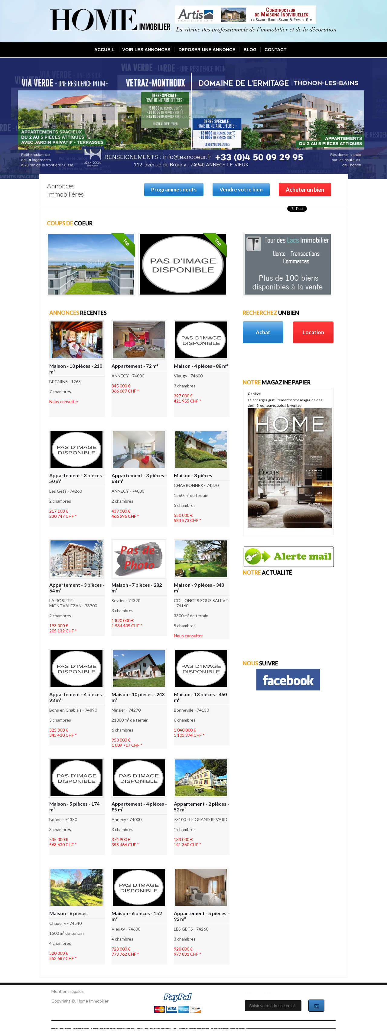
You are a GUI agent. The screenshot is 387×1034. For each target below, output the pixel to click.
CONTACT (275, 49)
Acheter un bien (305, 189)
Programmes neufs (174, 189)
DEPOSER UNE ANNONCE (207, 49)
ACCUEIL (104, 49)
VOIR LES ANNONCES (146, 49)
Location (313, 332)
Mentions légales (67, 991)
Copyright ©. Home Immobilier (80, 1000)
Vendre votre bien (241, 189)
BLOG (249, 49)
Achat (263, 332)
